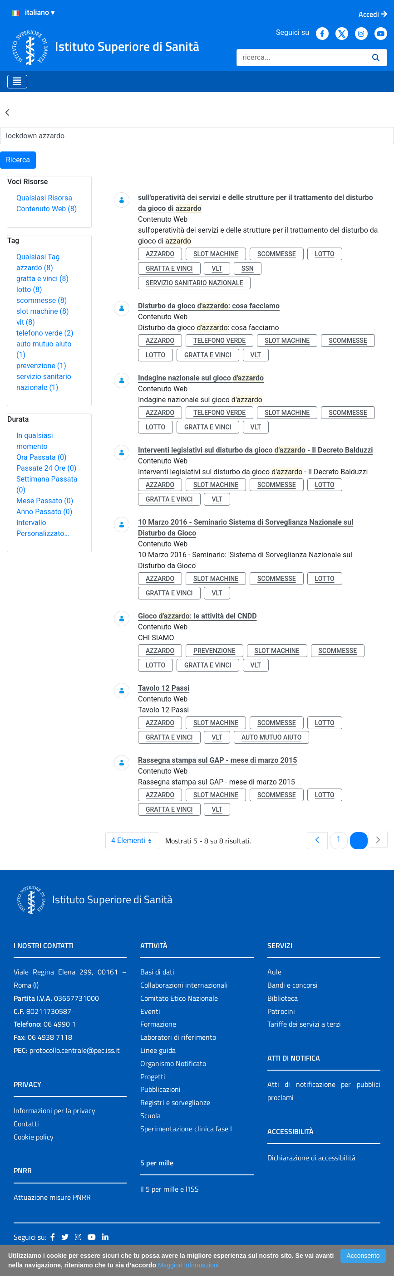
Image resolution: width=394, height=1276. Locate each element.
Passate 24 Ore (46, 468)
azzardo (34, 267)
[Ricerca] (300, 57)
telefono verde (45, 333)
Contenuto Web (46, 209)
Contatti (26, 1123)
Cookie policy (34, 1136)
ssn (247, 268)
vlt (25, 322)
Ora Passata (41, 457)
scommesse (41, 300)
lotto (29, 289)
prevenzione (41, 365)
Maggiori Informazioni (188, 1265)
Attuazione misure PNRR (52, 1197)
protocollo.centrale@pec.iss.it (75, 1050)
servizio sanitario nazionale (194, 283)
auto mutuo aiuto (271, 737)
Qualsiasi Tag (37, 257)
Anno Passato (44, 511)
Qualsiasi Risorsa (44, 198)
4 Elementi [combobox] (135, 840)
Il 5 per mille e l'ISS (169, 1188)
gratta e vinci (42, 278)
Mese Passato (44, 501)
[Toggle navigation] (17, 81)
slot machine (42, 311)
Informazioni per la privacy (54, 1110)
